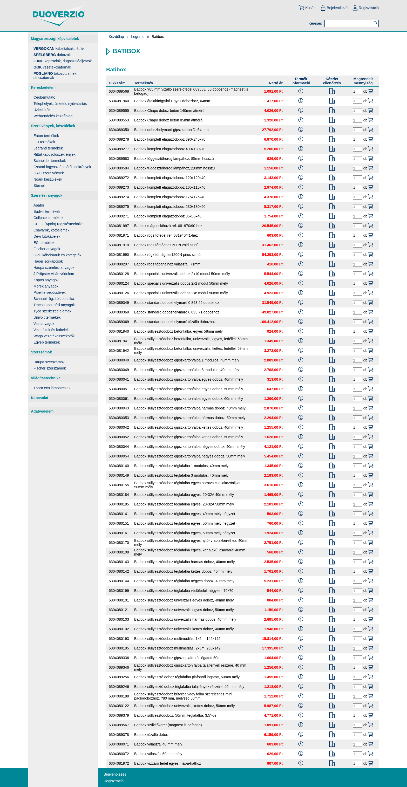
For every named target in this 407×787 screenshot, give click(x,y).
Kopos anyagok (46, 280)
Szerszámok (41, 352)
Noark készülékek (47, 179)
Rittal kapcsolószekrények (54, 154)
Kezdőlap (116, 37)
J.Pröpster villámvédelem (53, 274)
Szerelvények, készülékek (53, 126)
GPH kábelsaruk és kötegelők (57, 255)
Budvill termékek (46, 211)
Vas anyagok (43, 323)
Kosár (307, 8)
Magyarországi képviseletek (55, 39)
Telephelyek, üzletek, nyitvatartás (60, 103)
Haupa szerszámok (49, 362)
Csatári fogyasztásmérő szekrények (62, 167)
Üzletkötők (41, 110)
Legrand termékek (48, 148)
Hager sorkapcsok (48, 261)
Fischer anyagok (46, 249)
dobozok (52, 55)
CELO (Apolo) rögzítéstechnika (58, 224)
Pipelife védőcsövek (49, 292)
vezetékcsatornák (52, 67)
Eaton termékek (46, 136)
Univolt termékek (46, 317)
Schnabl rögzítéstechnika (53, 299)
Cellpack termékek (48, 218)
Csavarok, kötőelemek (51, 230)
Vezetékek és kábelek (51, 330)
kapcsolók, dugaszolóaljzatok (62, 61)
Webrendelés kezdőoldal (53, 116)
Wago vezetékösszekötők (53, 336)
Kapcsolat (39, 398)
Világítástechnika (45, 378)
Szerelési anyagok (46, 195)
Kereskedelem (43, 87)
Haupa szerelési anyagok (53, 267)
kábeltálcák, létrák (59, 48)
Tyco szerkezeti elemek (52, 311)
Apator (38, 205)
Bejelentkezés (334, 8)
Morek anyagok (45, 286)
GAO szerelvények (48, 173)
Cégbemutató (44, 97)
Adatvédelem (42, 411)
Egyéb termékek (46, 342)
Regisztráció (365, 8)
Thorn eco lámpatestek (51, 388)
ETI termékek (44, 142)
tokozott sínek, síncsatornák (55, 75)
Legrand (137, 37)
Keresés (315, 23)
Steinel (39, 185)
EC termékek (44, 243)
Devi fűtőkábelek (46, 236)
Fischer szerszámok (49, 368)
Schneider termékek (49, 161)
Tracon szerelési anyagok (54, 305)
